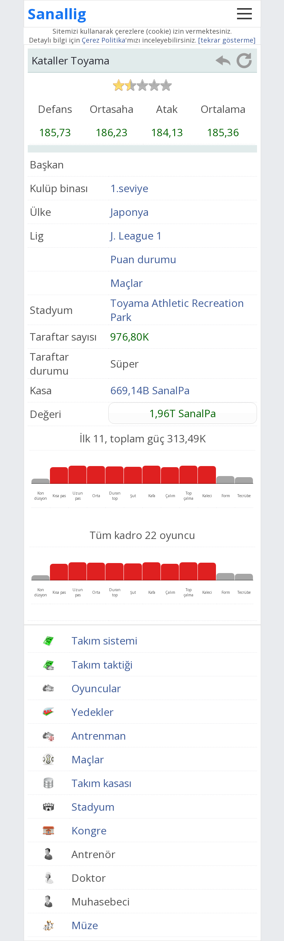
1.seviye (129, 188)
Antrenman (98, 736)
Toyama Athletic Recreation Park (177, 310)
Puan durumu (143, 259)
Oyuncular (96, 688)
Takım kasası (101, 783)
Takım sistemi (104, 640)
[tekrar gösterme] (227, 40)
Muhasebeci (100, 901)
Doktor (88, 878)
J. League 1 (136, 235)
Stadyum (93, 807)
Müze (84, 925)
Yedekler (92, 712)
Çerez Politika (103, 40)
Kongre (88, 830)
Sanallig (57, 13)
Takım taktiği (102, 664)
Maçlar (126, 283)
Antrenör (93, 854)
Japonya (129, 212)
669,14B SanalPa (150, 390)
